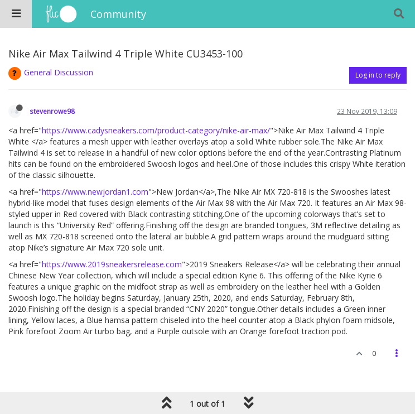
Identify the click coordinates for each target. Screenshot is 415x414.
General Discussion (58, 72)
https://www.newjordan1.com (95, 191)
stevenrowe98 (52, 111)
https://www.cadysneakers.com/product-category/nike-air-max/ (156, 130)
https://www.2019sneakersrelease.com (112, 264)
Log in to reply (377, 75)
